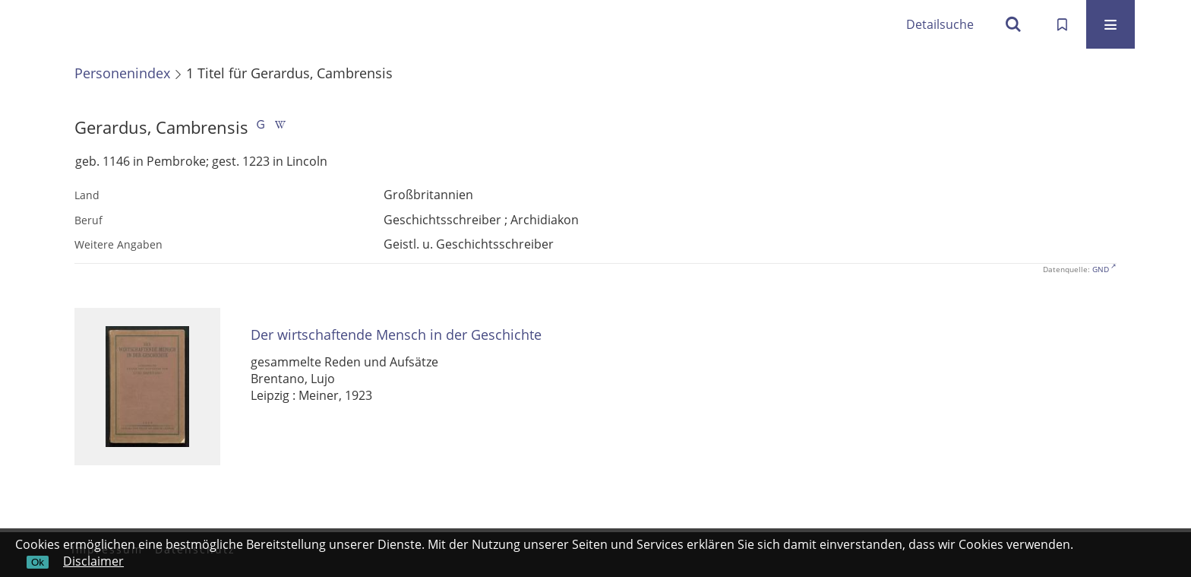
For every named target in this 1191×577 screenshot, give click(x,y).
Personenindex (122, 73)
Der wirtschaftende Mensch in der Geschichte (396, 335)
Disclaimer (93, 561)
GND (1100, 269)
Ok (37, 562)
